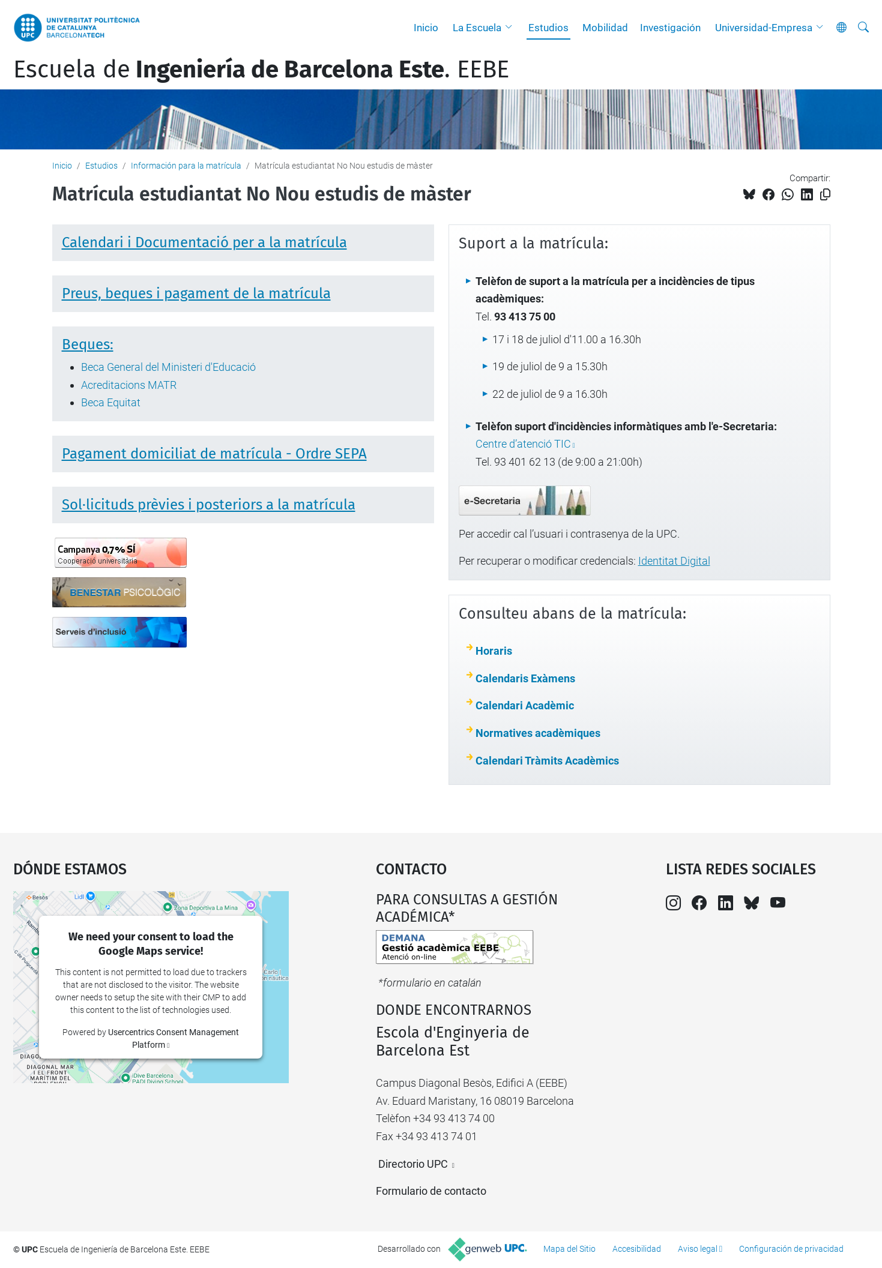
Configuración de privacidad (791, 1249)
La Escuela (477, 28)
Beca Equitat (110, 402)
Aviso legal (697, 1249)
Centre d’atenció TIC (523, 443)
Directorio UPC (413, 1164)
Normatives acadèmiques (538, 733)
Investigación (670, 28)
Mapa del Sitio (569, 1249)
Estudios (548, 28)
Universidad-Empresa (763, 28)
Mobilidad (605, 28)
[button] (511, 27)
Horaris (494, 651)
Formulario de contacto (431, 1191)
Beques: (87, 344)
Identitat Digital (674, 560)
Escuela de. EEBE (261, 69)
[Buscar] (863, 28)
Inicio (426, 28)
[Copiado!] (825, 195)
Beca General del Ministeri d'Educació (168, 367)
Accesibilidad (636, 1249)
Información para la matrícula (186, 165)
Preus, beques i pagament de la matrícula (196, 293)
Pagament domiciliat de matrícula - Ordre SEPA (214, 453)
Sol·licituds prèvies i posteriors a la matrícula (208, 504)
